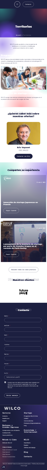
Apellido (7, 325)
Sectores (6, 413)
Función (7, 363)
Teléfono (6, 344)
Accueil (18, 35)
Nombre (6, 316)
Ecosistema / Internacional (30, 431)
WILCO (26, 439)
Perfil (6, 373)
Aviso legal (24, 465)
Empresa (7, 354)
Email (6, 335)
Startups (28, 413)
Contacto (28, 456)
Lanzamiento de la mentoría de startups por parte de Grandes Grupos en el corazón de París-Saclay (22, 246)
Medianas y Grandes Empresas (10, 426)
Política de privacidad (38, 464)
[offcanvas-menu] (17, 4)
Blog (26, 452)
